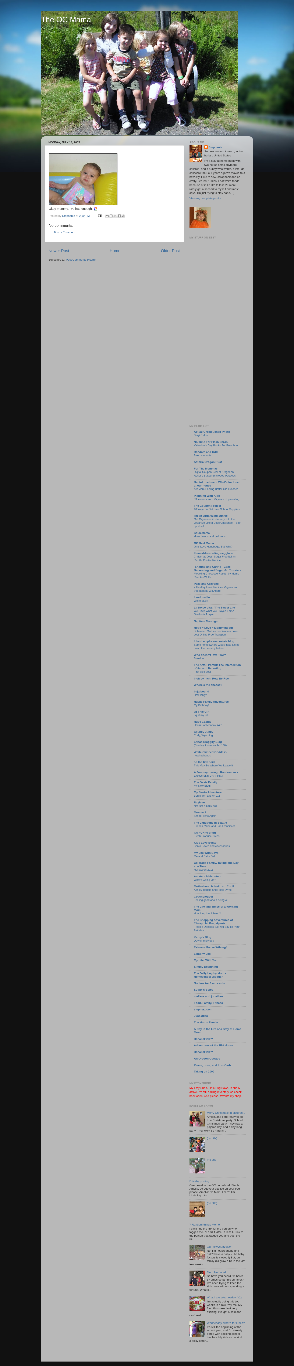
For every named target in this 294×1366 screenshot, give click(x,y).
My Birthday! (201, 705)
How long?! (201, 694)
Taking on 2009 (204, 1071)
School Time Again (205, 815)
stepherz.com (203, 1009)
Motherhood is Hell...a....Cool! (214, 886)
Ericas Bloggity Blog (208, 741)
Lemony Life (202, 953)
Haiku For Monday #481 (208, 725)
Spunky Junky (203, 731)
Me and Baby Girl (204, 856)
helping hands (202, 755)
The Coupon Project (207, 505)
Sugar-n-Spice (203, 989)
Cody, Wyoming (203, 735)
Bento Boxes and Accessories (212, 846)
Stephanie (215, 147)
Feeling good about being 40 (211, 900)
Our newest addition (219, 1246)
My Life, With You (205, 960)
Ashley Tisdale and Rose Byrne (213, 889)
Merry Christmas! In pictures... (226, 1112)
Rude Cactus (203, 721)
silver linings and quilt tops (210, 536)
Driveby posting (199, 1181)
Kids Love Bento (205, 842)
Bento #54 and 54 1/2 (207, 795)
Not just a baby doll (205, 805)
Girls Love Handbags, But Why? (213, 546)
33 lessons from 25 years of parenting (216, 499)
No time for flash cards (209, 983)
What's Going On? (205, 879)
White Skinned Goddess (210, 752)
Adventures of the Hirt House (214, 1045)
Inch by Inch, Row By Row (212, 678)
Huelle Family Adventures (211, 701)
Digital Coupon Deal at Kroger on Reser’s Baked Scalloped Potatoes (215, 473)
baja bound (201, 691)
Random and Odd (206, 452)
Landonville (202, 597)
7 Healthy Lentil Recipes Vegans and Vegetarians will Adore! (216, 589)
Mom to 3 (200, 812)
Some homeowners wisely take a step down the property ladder (217, 646)
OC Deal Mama (204, 543)
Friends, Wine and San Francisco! (214, 826)
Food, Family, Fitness (208, 1002)
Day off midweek (204, 940)
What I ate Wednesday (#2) (224, 1297)
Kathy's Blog (202, 937)
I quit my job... (202, 715)
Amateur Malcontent (208, 876)
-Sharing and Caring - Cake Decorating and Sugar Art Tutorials (217, 568)
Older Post (170, 250)
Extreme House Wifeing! (210, 947)
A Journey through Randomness (216, 772)
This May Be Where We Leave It (213, 765)
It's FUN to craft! (205, 832)
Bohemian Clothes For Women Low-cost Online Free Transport (216, 633)
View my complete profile (205, 198)
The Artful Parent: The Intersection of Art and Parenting (217, 666)
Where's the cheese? (208, 685)
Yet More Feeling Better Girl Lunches (216, 489)
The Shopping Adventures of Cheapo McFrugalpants (213, 921)
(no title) (212, 1138)
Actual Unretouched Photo (212, 431)
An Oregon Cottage (207, 1058)
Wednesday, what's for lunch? (226, 1323)
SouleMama (202, 533)
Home (115, 250)
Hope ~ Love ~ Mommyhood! (213, 627)
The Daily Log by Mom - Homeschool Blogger (210, 975)
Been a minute (203, 455)
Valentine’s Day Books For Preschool (216, 445)
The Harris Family (206, 1022)
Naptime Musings (206, 621)
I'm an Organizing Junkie (211, 515)
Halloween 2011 (203, 869)
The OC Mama (66, 19)
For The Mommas (206, 468)
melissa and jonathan (208, 996)
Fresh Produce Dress (207, 836)
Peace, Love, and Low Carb (212, 1065)
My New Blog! (202, 785)
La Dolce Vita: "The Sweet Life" (215, 607)
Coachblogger (203, 896)
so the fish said (204, 762)
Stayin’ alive (201, 435)
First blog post (202, 671)
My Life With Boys (206, 852)
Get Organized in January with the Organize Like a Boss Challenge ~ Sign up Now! (217, 523)
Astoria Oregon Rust (208, 462)
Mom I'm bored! (217, 1272)
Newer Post (59, 250)
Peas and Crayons (206, 583)
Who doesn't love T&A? (210, 655)
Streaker (199, 658)
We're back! (201, 600)
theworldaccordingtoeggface (213, 553)
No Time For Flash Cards (211, 442)
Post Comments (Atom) (81, 259)
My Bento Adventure (208, 792)
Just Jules (201, 1015)
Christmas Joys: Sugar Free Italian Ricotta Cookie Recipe (215, 558)
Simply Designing (206, 966)
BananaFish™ (203, 1039)
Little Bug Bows (218, 1087)
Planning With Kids (207, 495)
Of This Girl (202, 711)
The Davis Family (205, 782)
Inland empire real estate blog (214, 641)
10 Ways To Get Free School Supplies (217, 509)
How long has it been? (207, 913)
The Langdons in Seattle (210, 822)
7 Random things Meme (204, 1224)
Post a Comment (64, 232)
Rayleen (199, 802)
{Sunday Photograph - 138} (210, 745)
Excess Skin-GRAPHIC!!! (209, 775)
